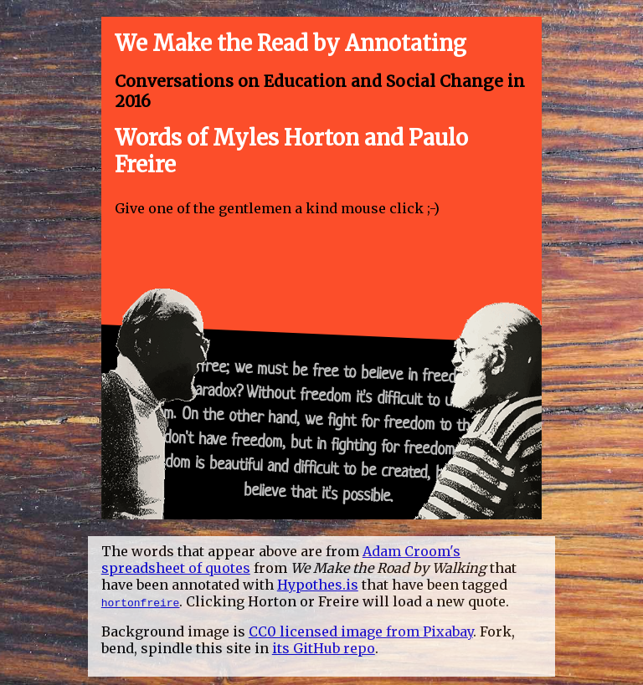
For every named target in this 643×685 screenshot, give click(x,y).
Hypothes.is (317, 584)
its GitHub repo (323, 648)
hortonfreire (140, 602)
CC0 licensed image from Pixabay (361, 631)
